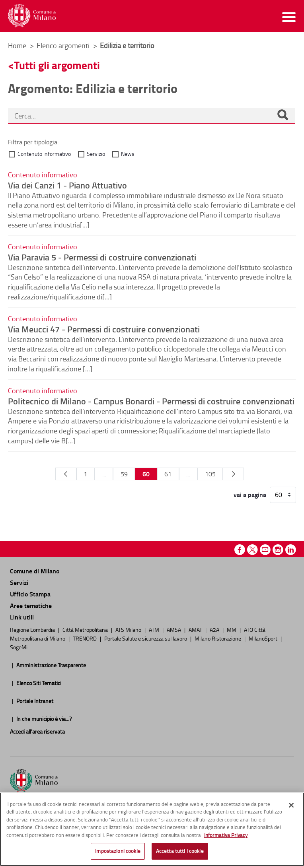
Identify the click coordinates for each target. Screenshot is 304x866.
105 (210, 474)
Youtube (265, 549)
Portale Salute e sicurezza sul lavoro (146, 638)
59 (124, 474)
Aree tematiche (31, 605)
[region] (152, 829)
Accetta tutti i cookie (180, 850)
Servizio (96, 153)
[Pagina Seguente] (233, 474)
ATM (154, 629)
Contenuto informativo (44, 153)
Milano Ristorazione (218, 638)
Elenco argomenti (64, 45)
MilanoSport (264, 638)
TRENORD (85, 638)
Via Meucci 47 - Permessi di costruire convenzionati (104, 328)
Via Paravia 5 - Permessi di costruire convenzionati (102, 256)
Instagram (278, 549)
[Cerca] (282, 116)
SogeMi (18, 647)
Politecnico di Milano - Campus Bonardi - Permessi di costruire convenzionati (151, 400)
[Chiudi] (291, 805)
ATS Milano (128, 629)
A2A (215, 629)
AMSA (174, 629)
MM (232, 629)
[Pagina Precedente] (65, 474)
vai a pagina (250, 494)
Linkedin (290, 549)
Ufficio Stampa (30, 593)
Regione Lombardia (33, 629)
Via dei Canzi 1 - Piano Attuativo (67, 185)
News (127, 153)
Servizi (19, 582)
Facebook (239, 549)
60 (146, 473)
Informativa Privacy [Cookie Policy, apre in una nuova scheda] (225, 835)
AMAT (196, 629)
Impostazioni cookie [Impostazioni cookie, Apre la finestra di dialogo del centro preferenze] (117, 850)
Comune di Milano (34, 570)
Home (17, 45)
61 (167, 474)
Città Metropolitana (85, 629)
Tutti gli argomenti (57, 65)
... (104, 474)
